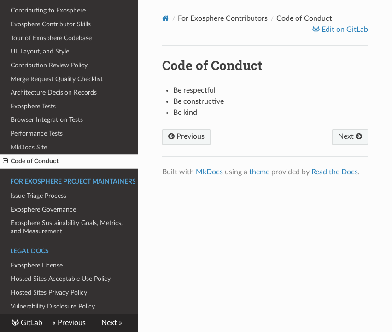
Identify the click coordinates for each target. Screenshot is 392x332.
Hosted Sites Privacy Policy (49, 292)
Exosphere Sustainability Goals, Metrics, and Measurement (67, 227)
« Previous (69, 322)
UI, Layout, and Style (40, 51)
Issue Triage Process (38, 195)
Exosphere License (37, 265)
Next (350, 136)
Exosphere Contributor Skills (51, 24)
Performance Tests (37, 133)
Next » (111, 322)
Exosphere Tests (33, 106)
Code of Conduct (31, 161)
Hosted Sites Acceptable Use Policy (61, 278)
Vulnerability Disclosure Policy (53, 306)
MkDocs (209, 172)
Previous (186, 136)
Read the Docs (334, 172)
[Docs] (165, 18)
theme (259, 172)
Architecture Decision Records (54, 92)
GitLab (30, 322)
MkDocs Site (29, 147)
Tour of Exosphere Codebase (51, 38)
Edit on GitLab (344, 29)
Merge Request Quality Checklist (57, 79)
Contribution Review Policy (49, 65)
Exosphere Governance (43, 209)
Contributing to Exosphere (48, 10)
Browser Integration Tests (47, 119)
